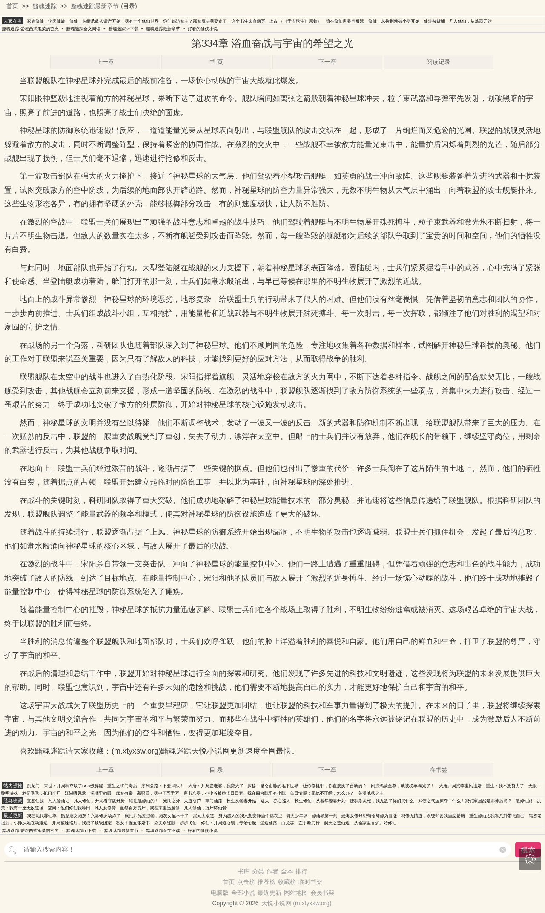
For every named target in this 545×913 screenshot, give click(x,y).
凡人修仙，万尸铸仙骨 (205, 808)
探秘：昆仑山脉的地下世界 (272, 785)
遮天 (265, 800)
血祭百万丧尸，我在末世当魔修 (150, 808)
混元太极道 (203, 815)
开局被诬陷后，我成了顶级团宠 (82, 823)
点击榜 (246, 881)
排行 (301, 871)
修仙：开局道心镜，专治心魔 (228, 823)
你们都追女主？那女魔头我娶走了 (195, 21)
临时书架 (310, 881)
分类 (258, 871)
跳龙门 (33, 785)
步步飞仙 (188, 823)
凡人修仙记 (58, 800)
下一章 (327, 61)
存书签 (438, 769)
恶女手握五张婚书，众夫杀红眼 (145, 823)
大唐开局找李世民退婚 (460, 785)
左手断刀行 (309, 823)
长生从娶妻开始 (241, 800)
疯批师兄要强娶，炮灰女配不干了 (157, 815)
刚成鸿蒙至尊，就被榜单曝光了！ (403, 785)
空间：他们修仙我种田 (69, 808)
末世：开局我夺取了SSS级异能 (73, 785)
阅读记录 (438, 61)
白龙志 (287, 823)
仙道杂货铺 (434, 21)
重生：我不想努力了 (505, 785)
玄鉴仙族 (35, 800)
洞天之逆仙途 (337, 823)
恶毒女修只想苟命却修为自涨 (369, 815)
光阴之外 (171, 800)
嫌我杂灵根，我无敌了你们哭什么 (382, 800)
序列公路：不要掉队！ (162, 785)
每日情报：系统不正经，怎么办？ (322, 793)
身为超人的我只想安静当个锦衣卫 (250, 815)
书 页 (216, 61)
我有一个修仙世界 (142, 21)
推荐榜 (266, 881)
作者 (272, 871)
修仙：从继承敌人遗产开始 (94, 21)
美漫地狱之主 (371, 793)
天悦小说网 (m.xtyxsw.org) (296, 903)
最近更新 (269, 892)
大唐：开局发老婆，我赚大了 (216, 785)
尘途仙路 (268, 823)
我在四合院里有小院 (266, 793)
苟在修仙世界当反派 (345, 21)
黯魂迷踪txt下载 (123, 28)
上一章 (105, 61)
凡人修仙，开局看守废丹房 (99, 800)
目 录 (216, 769)
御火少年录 (296, 815)
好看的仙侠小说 (203, 28)
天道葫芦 (192, 800)
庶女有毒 (124, 793)
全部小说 (243, 892)
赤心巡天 (281, 800)
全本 (287, 871)
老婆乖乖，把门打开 (41, 793)
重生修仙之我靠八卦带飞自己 (497, 815)
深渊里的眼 (101, 793)
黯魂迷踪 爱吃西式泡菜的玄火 (30, 28)
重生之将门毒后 (122, 785)
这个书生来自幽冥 (248, 21)
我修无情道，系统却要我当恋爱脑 (433, 815)
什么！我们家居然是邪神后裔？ (482, 800)
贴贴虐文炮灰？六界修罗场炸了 (90, 815)
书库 (244, 871)
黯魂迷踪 (45, 6)
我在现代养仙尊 (42, 815)
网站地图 (296, 892)
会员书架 (322, 892)
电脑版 (220, 892)
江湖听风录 (75, 793)
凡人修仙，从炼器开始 (470, 21)
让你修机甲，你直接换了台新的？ (335, 785)
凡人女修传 (105, 808)
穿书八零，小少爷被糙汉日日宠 (213, 793)
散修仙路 (524, 800)
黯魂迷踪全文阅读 (83, 28)
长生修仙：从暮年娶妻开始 (320, 800)
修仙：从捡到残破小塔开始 (393, 21)
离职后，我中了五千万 (158, 793)
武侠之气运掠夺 (433, 800)
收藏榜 (287, 881)
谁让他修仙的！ (144, 800)
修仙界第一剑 (324, 815)
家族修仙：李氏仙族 (46, 21)
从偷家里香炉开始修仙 (375, 823)
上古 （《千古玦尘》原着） (295, 21)
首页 (12, 6)
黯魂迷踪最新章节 (95, 6)
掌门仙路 (213, 800)
